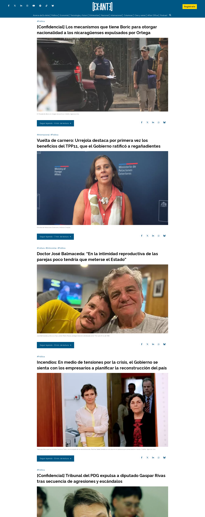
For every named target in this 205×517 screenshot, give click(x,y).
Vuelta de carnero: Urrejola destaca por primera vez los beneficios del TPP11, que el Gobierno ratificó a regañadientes (96, 147)
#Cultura (41, 256)
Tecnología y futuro (78, 15)
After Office (152, 15)
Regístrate (190, 6)
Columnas (128, 15)
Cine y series (140, 15)
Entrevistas (94, 15)
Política (54, 15)
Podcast (163, 15)
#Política (41, 23)
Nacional (105, 15)
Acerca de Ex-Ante (41, 15)
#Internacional (43, 137)
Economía (64, 15)
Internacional (116, 15)
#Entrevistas (51, 256)
